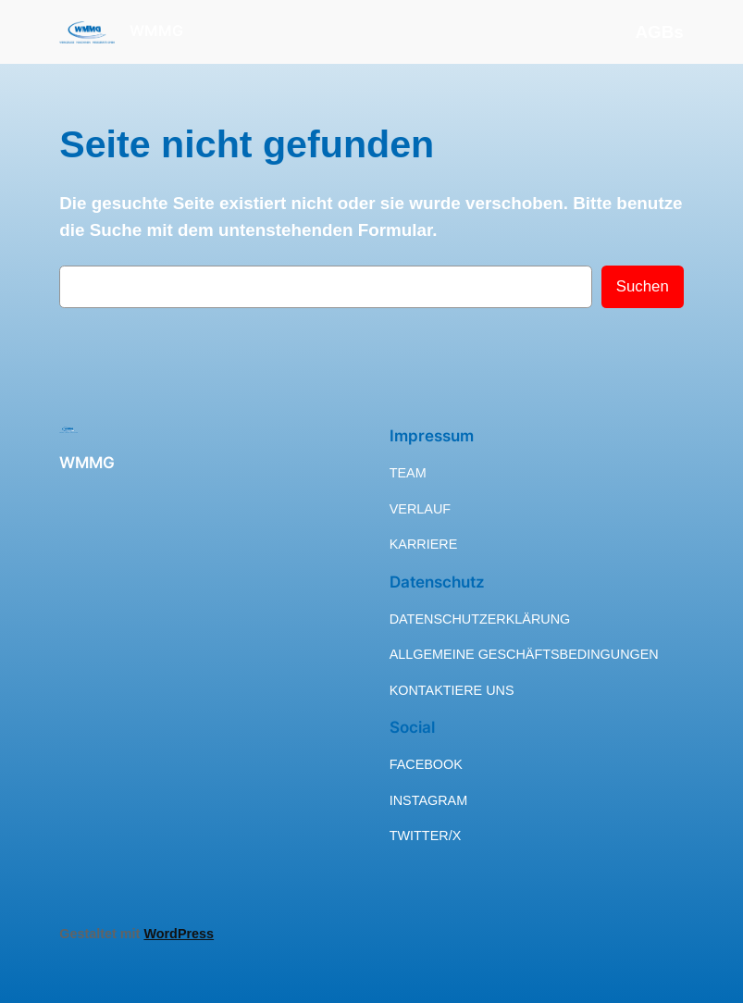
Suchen (642, 286)
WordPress (178, 933)
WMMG (156, 31)
